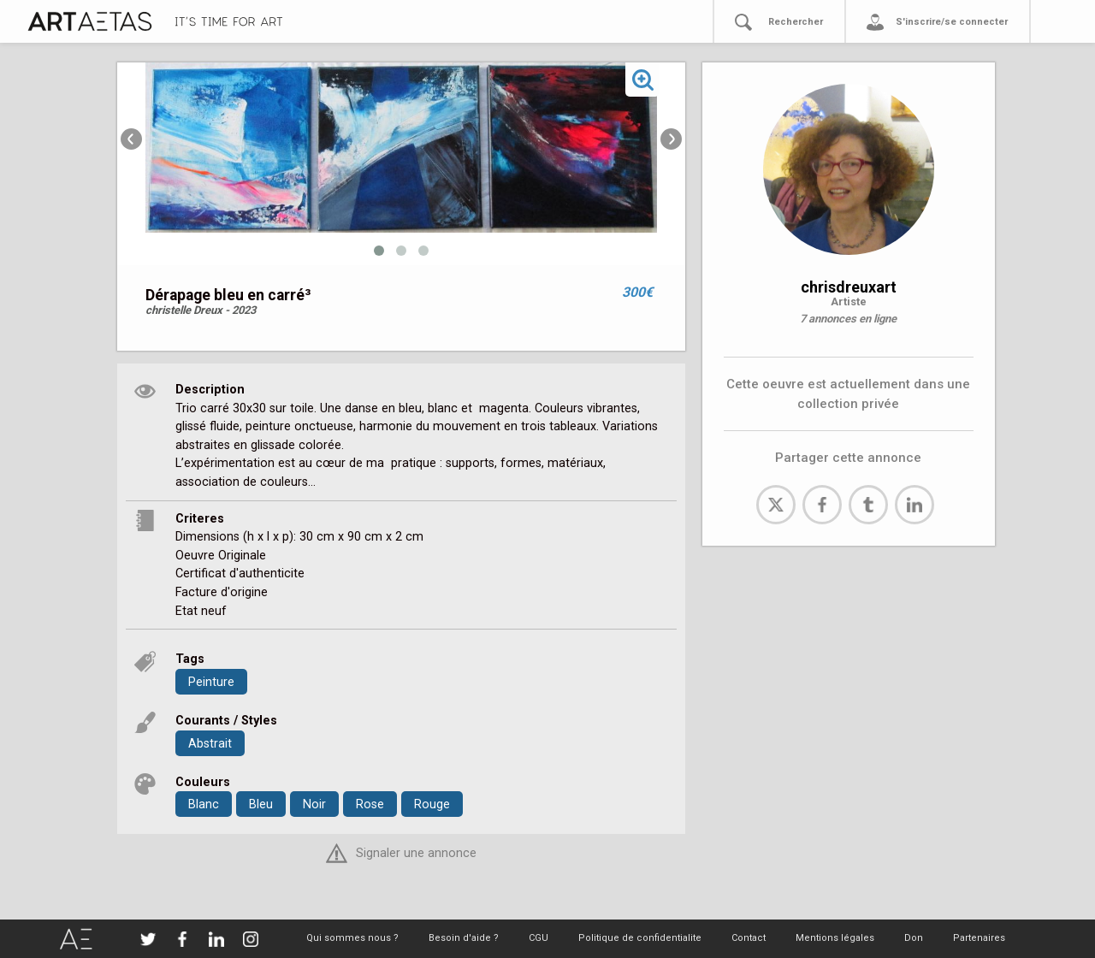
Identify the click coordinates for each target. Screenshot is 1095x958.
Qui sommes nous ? (352, 937)
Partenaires (979, 937)
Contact (748, 937)
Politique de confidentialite (639, 937)
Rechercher (795, 21)
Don (913, 937)
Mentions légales (835, 937)
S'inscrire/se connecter (952, 21)
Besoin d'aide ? (464, 937)
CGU (538, 937)
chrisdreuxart (849, 287)
